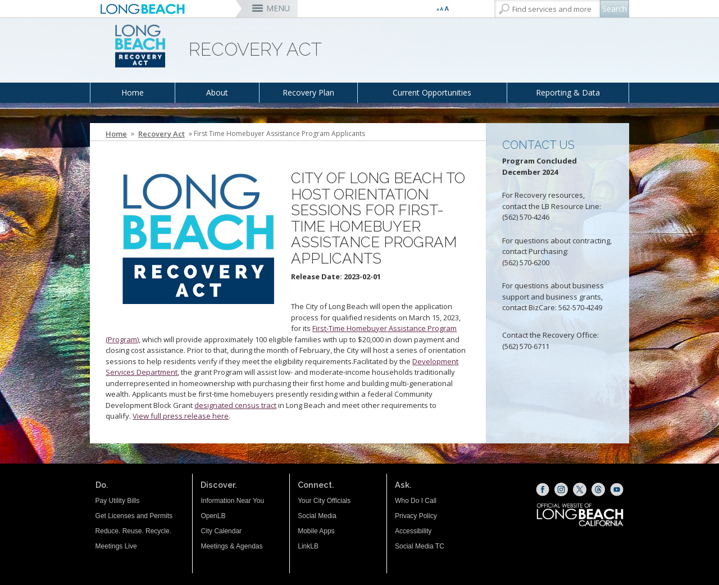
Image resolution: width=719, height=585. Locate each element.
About (217, 92)
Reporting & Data (568, 92)
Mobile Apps (316, 531)
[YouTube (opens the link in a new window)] (617, 489)
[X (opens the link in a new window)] (579, 489)
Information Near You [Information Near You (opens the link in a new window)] (232, 501)
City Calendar (221, 531)
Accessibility (413, 531)
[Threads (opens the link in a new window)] (598, 489)
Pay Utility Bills (117, 501)
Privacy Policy (416, 516)
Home (132, 92)
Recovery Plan (308, 92)
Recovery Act (161, 134)
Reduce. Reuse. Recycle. (133, 531)
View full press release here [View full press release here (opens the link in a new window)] (181, 416)
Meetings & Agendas (231, 546)
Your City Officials (324, 501)
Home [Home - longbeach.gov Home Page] (116, 134)
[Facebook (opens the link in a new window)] (542, 489)
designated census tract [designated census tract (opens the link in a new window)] (235, 405)
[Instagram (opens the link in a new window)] (561, 489)
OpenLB (213, 516)
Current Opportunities (432, 92)
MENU (278, 8)
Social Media (317, 516)
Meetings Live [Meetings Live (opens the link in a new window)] (116, 546)
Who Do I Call (415, 501)
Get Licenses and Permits (133, 516)
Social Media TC (419, 546)
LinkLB (308, 546)
